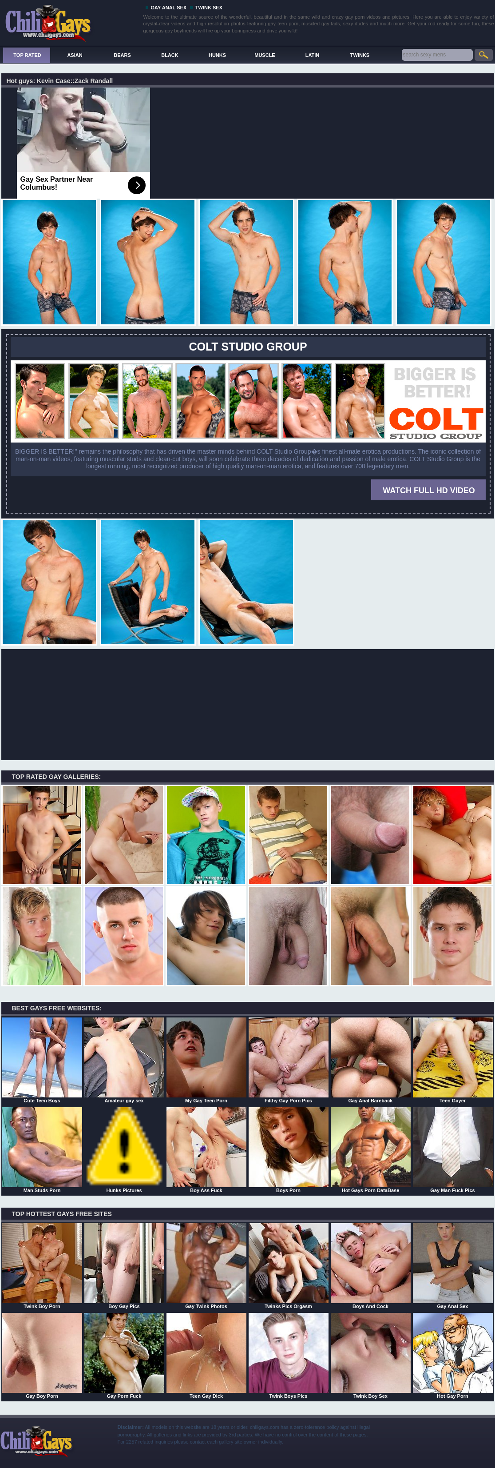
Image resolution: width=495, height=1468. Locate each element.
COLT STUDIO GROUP (248, 346)
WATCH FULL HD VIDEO (429, 490)
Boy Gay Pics (124, 1266)
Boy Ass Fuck (206, 1150)
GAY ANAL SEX (169, 7)
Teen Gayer (452, 1060)
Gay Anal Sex (452, 1266)
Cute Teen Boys (42, 1060)
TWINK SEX (208, 7)
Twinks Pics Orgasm (288, 1266)
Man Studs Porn (42, 1150)
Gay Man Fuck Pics (452, 1150)
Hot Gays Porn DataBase (370, 1150)
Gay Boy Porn (42, 1355)
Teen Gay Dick (206, 1355)
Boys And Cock (370, 1266)
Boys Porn (288, 1150)
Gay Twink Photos (206, 1266)
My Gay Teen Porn (206, 1060)
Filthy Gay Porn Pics (288, 1060)
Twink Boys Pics (288, 1355)
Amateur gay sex (124, 1060)
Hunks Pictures (124, 1150)
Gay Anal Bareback (370, 1060)
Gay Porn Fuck (124, 1355)
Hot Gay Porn (452, 1355)
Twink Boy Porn (42, 1266)
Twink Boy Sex (370, 1355)
